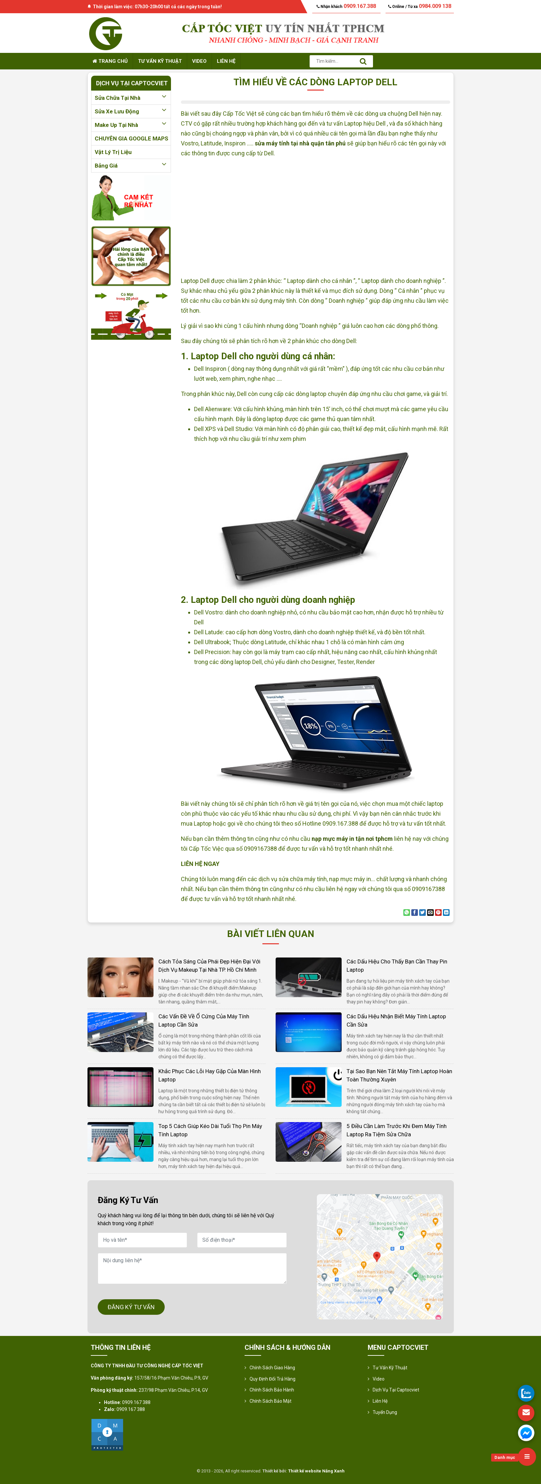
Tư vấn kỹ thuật (160, 61)
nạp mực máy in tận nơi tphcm (352, 838)
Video (199, 61)
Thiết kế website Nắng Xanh (316, 1470)
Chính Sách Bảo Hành (272, 1389)
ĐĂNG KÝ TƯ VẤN (131, 1307)
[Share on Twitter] (422, 912)
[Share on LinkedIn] (446, 912)
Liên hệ (226, 61)
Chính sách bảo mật (270, 1401)
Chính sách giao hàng (272, 1367)
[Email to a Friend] (430, 912)
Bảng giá (131, 165)
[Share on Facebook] (415, 912)
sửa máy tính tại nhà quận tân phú (300, 143)
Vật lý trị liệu (113, 152)
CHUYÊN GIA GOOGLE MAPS (131, 138)
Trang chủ (110, 61)
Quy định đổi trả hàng (272, 1379)
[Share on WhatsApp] (407, 912)
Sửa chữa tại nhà (131, 98)
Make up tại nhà (131, 125)
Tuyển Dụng (385, 1412)
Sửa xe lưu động (131, 111)
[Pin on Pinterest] (438, 912)
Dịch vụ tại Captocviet (396, 1389)
